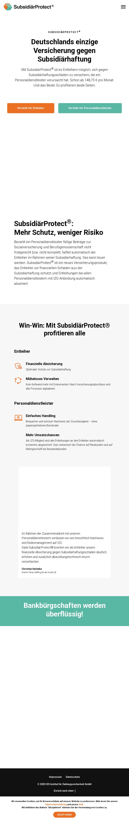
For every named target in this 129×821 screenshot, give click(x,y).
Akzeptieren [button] (64, 814)
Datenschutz (73, 777)
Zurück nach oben (65, 790)
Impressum (55, 777)
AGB (81, 804)
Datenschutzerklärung (56, 804)
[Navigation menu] (123, 7)
